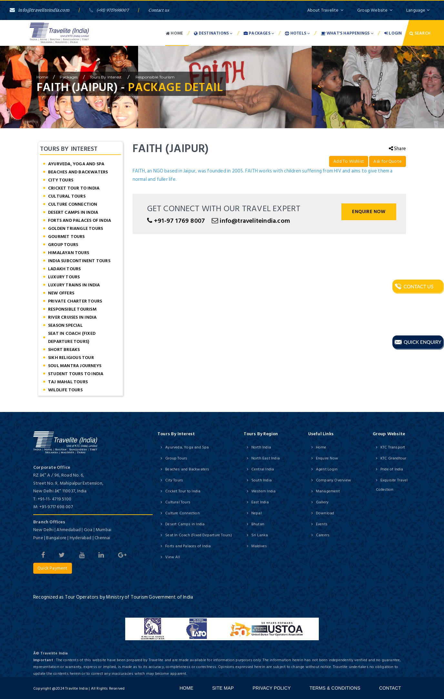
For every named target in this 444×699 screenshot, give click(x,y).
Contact (390, 688)
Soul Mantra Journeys (74, 365)
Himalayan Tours (68, 252)
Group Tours (63, 244)
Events (322, 524)
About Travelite (325, 10)
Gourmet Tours (66, 236)
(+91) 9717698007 (108, 10)
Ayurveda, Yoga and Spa (76, 164)
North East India (265, 458)
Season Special (65, 325)
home (42, 77)
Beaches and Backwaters (78, 172)
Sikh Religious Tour (71, 357)
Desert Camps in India (73, 212)
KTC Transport (392, 447)
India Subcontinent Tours (79, 260)
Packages (259, 33)
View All (172, 557)
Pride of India (391, 469)
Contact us (158, 10)
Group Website (374, 10)
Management (328, 491)
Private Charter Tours (75, 301)
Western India (263, 491)
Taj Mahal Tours (68, 381)
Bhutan (257, 524)
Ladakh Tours (64, 268)
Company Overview (333, 480)
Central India (262, 469)
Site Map (223, 688)
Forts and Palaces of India (79, 220)
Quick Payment (52, 568)
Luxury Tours (64, 277)
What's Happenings (347, 33)
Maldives (259, 546)
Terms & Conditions (334, 688)
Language (417, 10)
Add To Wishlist (348, 161)
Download (325, 513)
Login (393, 33)
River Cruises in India (72, 317)
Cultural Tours (67, 196)
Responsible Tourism (155, 77)
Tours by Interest (106, 77)
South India (261, 480)
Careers (322, 535)
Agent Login (327, 469)
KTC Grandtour (393, 458)
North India (261, 447)
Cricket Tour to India (73, 188)
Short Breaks (64, 349)
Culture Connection (72, 204)
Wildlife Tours (65, 390)
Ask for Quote (387, 161)
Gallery (322, 502)
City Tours (60, 180)
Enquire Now (368, 212)
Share (397, 149)
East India (260, 502)
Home (174, 33)
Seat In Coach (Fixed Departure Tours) (72, 337)
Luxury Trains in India (74, 285)
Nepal (256, 513)
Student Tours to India (75, 373)
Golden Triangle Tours (75, 228)
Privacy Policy (272, 688)
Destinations (213, 33)
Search (419, 33)
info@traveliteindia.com (39, 10)
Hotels (297, 33)
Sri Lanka (259, 535)
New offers (61, 293)
